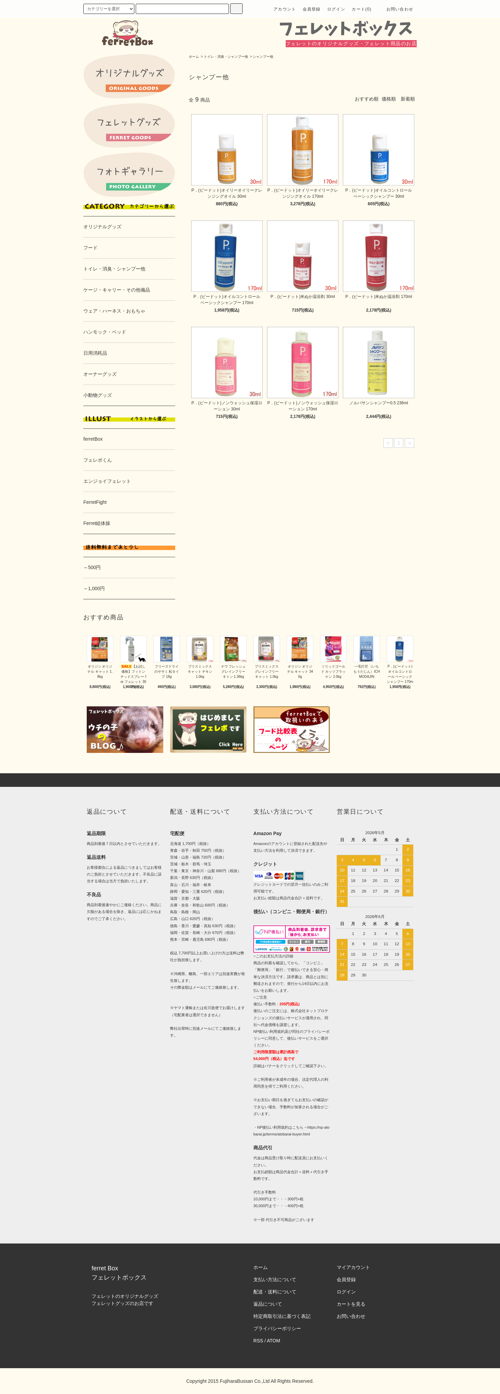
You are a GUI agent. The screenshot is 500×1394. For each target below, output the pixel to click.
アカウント (284, 9)
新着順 (408, 99)
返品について (267, 1304)
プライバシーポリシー (277, 1328)
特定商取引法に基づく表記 (282, 1316)
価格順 (389, 99)
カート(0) (361, 9)
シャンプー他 (263, 56)
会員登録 (312, 9)
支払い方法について (274, 1279)
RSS (258, 1340)
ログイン (336, 9)
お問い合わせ (395, 9)
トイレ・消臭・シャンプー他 (226, 56)
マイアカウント (353, 1267)
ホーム (194, 56)
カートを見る (351, 1304)
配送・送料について (274, 1291)
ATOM (273, 1340)
